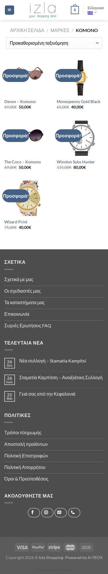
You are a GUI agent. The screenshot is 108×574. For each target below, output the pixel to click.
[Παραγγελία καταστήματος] (54, 43)
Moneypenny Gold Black (78, 101)
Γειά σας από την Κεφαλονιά (47, 394)
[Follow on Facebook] (34, 512)
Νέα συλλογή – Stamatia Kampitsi (52, 360)
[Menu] (9, 10)
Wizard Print (15, 222)
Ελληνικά (96, 10)
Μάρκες (59, 30)
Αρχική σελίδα (27, 30)
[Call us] (74, 512)
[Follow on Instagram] (47, 512)
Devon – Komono (20, 101)
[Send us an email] (60, 512)
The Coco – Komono (22, 162)
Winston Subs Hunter (76, 162)
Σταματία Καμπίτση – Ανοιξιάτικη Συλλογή (61, 377)
